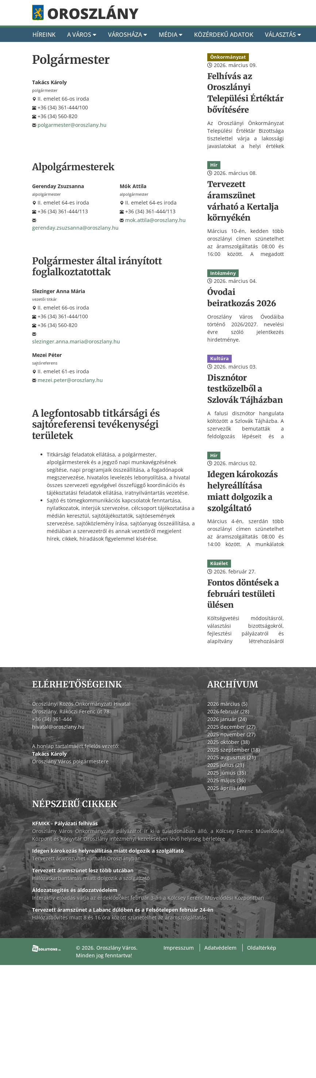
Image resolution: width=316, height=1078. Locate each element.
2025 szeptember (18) (233, 749)
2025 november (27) (231, 734)
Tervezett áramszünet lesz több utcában (83, 870)
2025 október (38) (228, 742)
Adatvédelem (220, 947)
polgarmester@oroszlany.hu (72, 124)
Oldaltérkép (261, 947)
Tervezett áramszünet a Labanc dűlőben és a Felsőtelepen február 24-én (122, 909)
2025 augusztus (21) (231, 757)
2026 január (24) (227, 719)
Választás (283, 35)
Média (170, 35)
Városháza (127, 35)
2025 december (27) (231, 726)
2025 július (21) (225, 765)
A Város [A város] (81, 35)
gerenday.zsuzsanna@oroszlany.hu (75, 227)
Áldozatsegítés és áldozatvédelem (74, 890)
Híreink (43, 35)
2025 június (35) (226, 772)
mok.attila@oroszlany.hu (155, 220)
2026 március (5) (227, 703)
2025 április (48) (226, 788)
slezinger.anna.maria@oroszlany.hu (76, 341)
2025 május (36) (226, 780)
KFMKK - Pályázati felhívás (65, 823)
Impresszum (178, 947)
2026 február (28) (228, 711)
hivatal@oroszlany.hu (58, 726)
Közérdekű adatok (223, 35)
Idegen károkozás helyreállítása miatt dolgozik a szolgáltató (108, 850)
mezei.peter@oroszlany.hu (70, 380)
